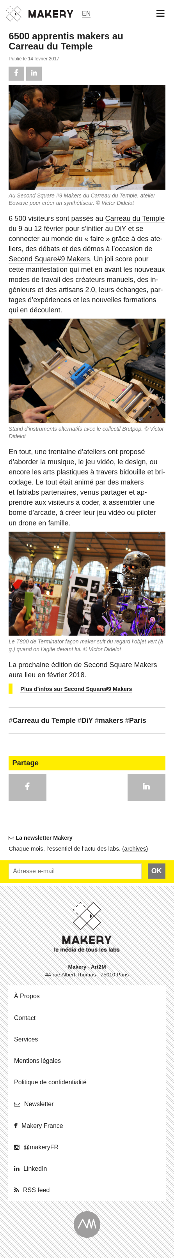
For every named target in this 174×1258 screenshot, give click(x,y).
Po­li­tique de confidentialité (50, 1082)
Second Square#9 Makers (49, 259)
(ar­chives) (135, 848)
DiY (85, 720)
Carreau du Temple (135, 218)
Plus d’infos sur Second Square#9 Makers (76, 689)
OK (156, 871)
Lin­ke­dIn (35, 1168)
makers (109, 720)
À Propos (27, 996)
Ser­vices (26, 1039)
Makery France (42, 1125)
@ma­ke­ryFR (41, 1147)
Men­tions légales (37, 1060)
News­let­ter (39, 1104)
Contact (25, 1018)
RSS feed (36, 1190)
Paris (135, 720)
